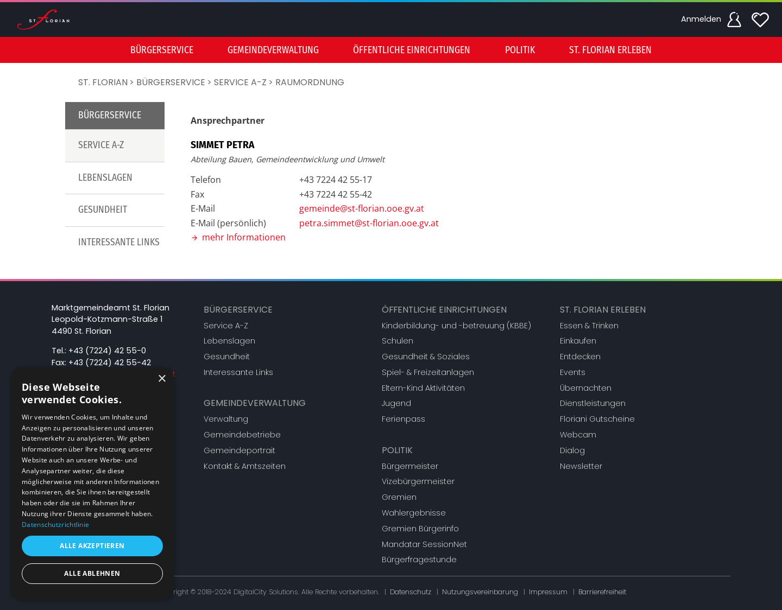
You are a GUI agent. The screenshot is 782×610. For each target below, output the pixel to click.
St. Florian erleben (603, 309)
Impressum (548, 591)
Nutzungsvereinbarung (480, 591)
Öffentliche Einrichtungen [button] (411, 50)
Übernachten (585, 388)
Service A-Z (240, 82)
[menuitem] (162, 50)
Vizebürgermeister (418, 481)
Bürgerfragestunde (419, 559)
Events (572, 372)
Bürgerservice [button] (161, 50)
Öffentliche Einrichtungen (444, 309)
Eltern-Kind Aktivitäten (423, 388)
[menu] (391, 50)
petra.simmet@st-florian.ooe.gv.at (369, 223)
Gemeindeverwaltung (255, 403)
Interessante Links (119, 242)
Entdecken (580, 356)
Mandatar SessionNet (424, 544)
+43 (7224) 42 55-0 (107, 350)
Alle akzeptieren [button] (92, 545)
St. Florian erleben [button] (610, 50)
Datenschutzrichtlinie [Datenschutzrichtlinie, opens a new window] (55, 524)
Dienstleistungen (593, 403)
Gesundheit (102, 209)
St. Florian (103, 82)
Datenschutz (410, 591)
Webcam (578, 434)
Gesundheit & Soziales (426, 356)
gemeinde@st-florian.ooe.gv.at (361, 208)
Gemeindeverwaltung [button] (273, 50)
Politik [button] (520, 50)
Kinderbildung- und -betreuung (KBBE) (456, 325)
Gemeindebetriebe (242, 434)
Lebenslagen (105, 177)
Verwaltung (226, 419)
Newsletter (581, 466)
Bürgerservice (170, 82)
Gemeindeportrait (239, 450)
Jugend (396, 403)
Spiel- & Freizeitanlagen (428, 372)
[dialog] (92, 483)
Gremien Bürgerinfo (420, 528)
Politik (397, 450)
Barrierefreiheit (602, 591)
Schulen (397, 340)
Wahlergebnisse (414, 512)
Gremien (399, 497)
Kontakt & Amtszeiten (245, 466)
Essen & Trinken (589, 325)
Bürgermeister (410, 466)
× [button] (161, 379)
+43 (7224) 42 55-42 (109, 362)
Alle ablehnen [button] (92, 573)
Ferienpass (403, 419)
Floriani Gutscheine (597, 419)
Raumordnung (309, 82)
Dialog (572, 450)
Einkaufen (578, 340)
